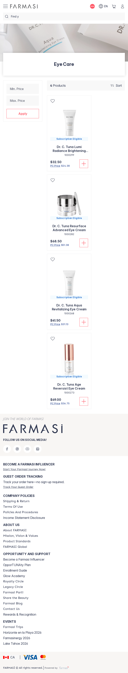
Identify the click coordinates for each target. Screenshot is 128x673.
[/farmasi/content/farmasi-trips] (13, 627)
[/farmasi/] (24, 6)
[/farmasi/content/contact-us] (11, 609)
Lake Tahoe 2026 (15, 643)
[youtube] (27, 449)
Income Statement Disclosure (24, 518)
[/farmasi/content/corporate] (15, 547)
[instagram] (17, 449)
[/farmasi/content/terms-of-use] (13, 507)
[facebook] (7, 449)
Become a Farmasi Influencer (23, 559)
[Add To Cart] (83, 163)
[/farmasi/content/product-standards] (17, 541)
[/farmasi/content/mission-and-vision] (20, 536)
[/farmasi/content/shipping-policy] (16, 501)
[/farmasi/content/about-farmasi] (15, 530)
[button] (22, 113)
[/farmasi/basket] (114, 6)
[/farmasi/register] (24, 469)
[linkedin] (37, 449)
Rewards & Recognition (19, 614)
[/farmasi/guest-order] (18, 487)
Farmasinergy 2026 (16, 638)
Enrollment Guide (15, 570)
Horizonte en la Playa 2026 (22, 632)
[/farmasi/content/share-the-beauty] (16, 598)
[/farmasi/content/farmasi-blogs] (13, 603)
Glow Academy (14, 576)
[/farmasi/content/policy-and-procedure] (20, 512)
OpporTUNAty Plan (17, 565)
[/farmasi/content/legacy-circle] (13, 587)
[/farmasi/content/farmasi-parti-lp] (13, 592)
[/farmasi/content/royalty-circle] (13, 581)
